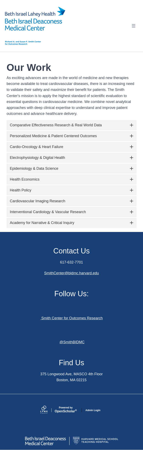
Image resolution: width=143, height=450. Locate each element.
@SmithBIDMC (72, 342)
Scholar (66, 409)
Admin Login (93, 410)
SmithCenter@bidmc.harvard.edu (71, 273)
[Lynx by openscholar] (47, 410)
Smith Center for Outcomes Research (71, 318)
